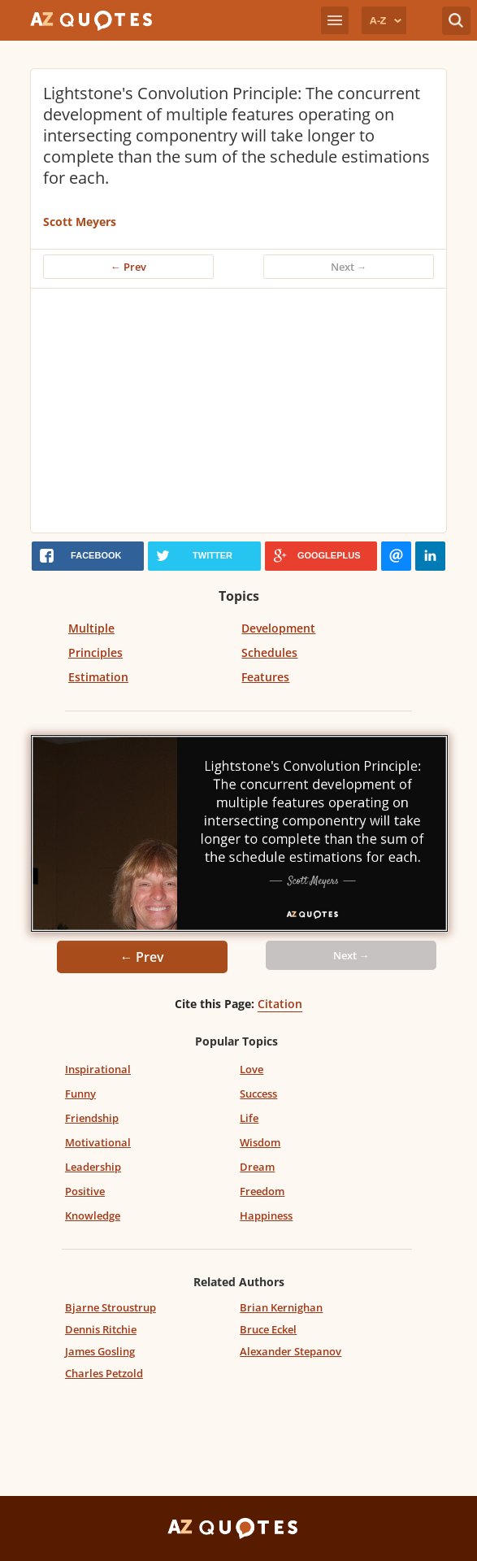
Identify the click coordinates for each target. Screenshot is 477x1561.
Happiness (266, 1215)
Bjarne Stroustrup (110, 1307)
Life (249, 1118)
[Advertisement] (221, 410)
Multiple (91, 628)
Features (265, 677)
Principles (95, 652)
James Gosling (100, 1351)
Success (258, 1093)
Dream (257, 1166)
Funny (80, 1093)
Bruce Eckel (268, 1329)
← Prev (128, 266)
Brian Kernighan (281, 1307)
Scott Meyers (79, 221)
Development (278, 628)
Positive (85, 1191)
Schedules (269, 652)
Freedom (262, 1191)
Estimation (98, 677)
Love (251, 1069)
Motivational (98, 1142)
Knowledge (92, 1215)
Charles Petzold (104, 1373)
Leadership (93, 1166)
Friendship (92, 1118)
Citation (280, 1003)
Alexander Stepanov (290, 1351)
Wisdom (260, 1142)
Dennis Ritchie (101, 1329)
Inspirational (98, 1069)
